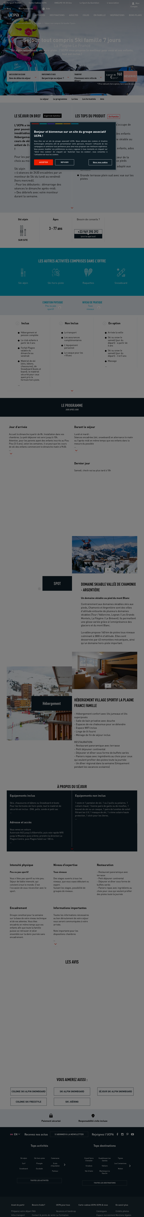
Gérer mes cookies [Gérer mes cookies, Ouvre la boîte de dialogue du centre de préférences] (100, 162)
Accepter (43, 162)
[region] (73, 146)
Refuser (64, 162)
